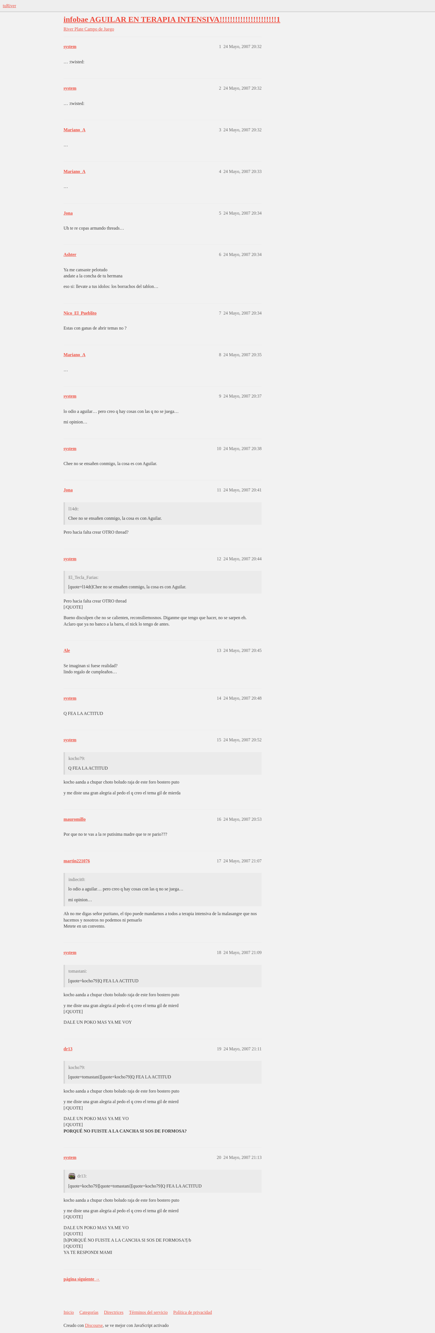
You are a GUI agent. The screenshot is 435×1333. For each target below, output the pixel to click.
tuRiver (9, 5)
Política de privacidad (192, 1312)
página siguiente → (82, 1279)
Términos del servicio (148, 1312)
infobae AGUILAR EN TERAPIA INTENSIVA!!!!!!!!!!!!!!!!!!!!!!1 (172, 19)
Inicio (69, 1312)
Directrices (113, 1312)
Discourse (94, 1325)
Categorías (88, 1312)
